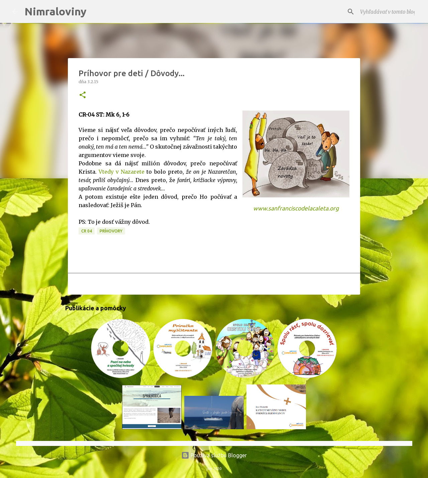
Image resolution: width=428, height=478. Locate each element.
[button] (83, 95)
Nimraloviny (55, 11)
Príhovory (111, 231)
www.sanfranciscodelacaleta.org (296, 208)
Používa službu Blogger (214, 455)
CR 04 (86, 231)
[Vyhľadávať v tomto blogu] (382, 12)
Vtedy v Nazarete (121, 171)
